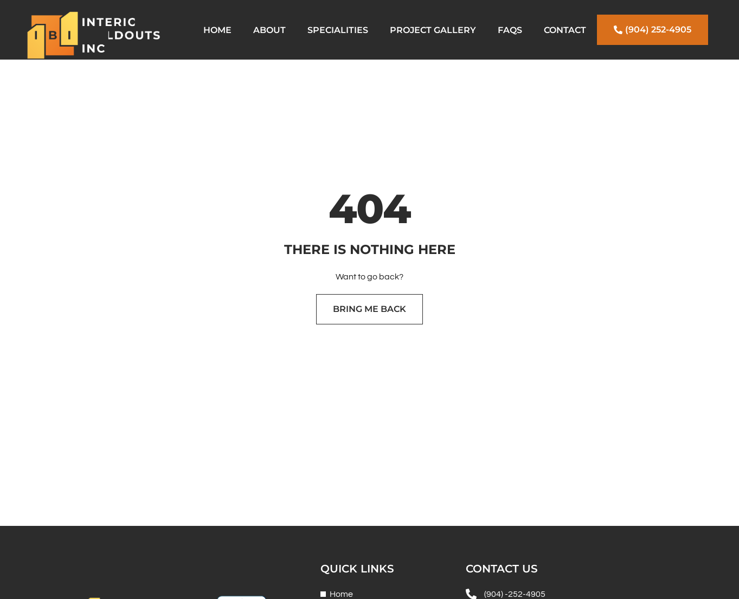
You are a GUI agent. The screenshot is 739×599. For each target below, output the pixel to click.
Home (217, 30)
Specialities (337, 30)
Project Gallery (433, 30)
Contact (565, 30)
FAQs (510, 30)
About (269, 30)
